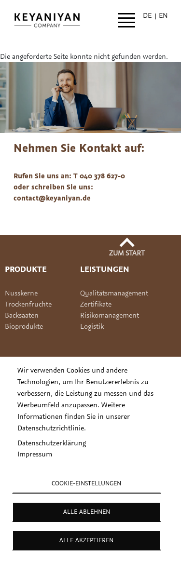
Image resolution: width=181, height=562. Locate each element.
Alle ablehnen (86, 511)
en (163, 15)
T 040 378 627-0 (99, 175)
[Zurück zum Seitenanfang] (127, 249)
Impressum (34, 453)
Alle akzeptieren (86, 540)
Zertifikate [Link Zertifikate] (96, 303)
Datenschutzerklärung (51, 442)
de (147, 15)
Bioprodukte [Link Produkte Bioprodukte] (24, 326)
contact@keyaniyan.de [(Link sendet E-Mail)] (53, 197)
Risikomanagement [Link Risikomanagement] (109, 315)
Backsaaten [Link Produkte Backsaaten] (22, 315)
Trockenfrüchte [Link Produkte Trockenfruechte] (28, 303)
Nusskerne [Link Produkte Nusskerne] (21, 292)
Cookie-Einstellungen (86, 483)
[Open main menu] (127, 20)
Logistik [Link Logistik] (92, 326)
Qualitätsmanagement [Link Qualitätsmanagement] (114, 292)
